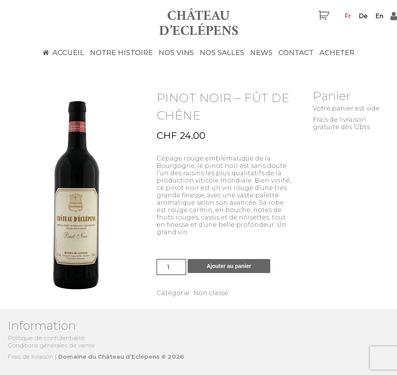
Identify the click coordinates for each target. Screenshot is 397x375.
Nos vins (176, 52)
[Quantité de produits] (171, 267)
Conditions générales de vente (51, 345)
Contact (296, 52)
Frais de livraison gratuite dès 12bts (341, 123)
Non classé (210, 293)
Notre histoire (121, 52)
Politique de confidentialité (46, 338)
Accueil (68, 52)
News (261, 52)
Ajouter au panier (229, 266)
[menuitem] (348, 16)
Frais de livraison (30, 356)
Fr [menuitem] (348, 16)
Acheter (336, 52)
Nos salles (222, 52)
